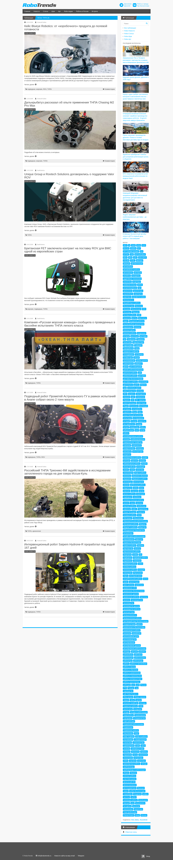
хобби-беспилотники (137, 791)
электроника (128, 809)
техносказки (127, 758)
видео (125, 321)
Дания (125, 367)
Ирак (134, 412)
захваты (131, 394)
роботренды (138, 661)
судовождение (128, 745)
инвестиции (141, 403)
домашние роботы (130, 376)
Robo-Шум (128, 36)
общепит (143, 524)
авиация (126, 263)
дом (139, 373)
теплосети (135, 752)
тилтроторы (138, 758)
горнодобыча (128, 348)
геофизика (131, 339)
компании (126, 445)
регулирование (128, 642)
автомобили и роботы (131, 269)
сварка (125, 700)
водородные (127, 327)
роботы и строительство (132, 676)
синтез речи (127, 709)
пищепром (127, 554)
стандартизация (140, 739)
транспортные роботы (131, 764)
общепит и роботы (130, 527)
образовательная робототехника (135, 521)
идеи (133, 397)
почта (145, 579)
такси (143, 745)
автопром (137, 273)
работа (139, 624)
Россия (143, 685)
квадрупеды (134, 427)
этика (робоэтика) (129, 812)
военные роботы (129, 333)
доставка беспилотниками (133, 379)
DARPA (133, 248)
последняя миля (136, 576)
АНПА (140, 285)
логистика (139, 470)
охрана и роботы (129, 545)
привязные (139, 585)
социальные (127, 727)
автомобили (127, 266)
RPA (130, 257)
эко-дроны (127, 806)
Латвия (144, 464)
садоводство (128, 691)
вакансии (126, 318)
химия (125, 791)
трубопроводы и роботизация (134, 770)
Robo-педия (68, 11)
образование (138, 518)
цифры (145, 794)
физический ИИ (129, 782)
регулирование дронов (131, 645)
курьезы (134, 460)
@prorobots (127, 4)
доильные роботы (130, 373)
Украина (133, 773)
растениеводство (129, 639)
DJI (141, 251)
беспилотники (128, 306)
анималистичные (129, 285)
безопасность (128, 300)
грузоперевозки (129, 360)
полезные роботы (129, 570)
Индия (125, 406)
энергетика (138, 809)
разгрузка (126, 633)
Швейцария (143, 800)
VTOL (133, 260)
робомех (142, 651)
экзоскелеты (140, 803)
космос (144, 457)
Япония (144, 815)
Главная (27, 11)
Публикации (28, 18)
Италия (134, 421)
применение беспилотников (133, 591)
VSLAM (126, 260)
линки (132, 470)
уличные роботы (129, 776)
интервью (127, 409)
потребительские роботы (132, 579)
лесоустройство (129, 467)
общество (142, 527)
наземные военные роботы (133, 500)
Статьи (45, 11)
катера (125, 427)
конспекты (127, 451)
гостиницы (139, 354)
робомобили (128, 655)
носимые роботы (129, 515)
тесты (135, 755)
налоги (126, 503)
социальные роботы (130, 730)
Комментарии (110, 89)
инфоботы (127, 412)
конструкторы (138, 451)
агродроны (136, 276)
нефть (134, 509)
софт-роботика (128, 721)
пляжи (135, 554)
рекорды (126, 651)
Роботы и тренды (142, 4)
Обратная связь (131, 832)
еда (124, 388)
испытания (127, 418)
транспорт (141, 761)
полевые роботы (129, 567)
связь (132, 700)
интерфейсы (137, 409)
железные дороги (134, 388)
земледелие (140, 394)
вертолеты (142, 318)
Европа (143, 385)
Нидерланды (143, 509)
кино (136, 430)
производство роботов (131, 609)
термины (144, 752)
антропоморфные (129, 288)
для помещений (135, 367)
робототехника (140, 658)
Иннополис (134, 406)
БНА (144, 309)
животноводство (129, 391)
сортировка (127, 718)
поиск (140, 564)
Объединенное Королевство (133, 530)
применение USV (129, 588)
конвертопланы (129, 448)
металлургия (138, 482)
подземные (127, 561)
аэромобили (127, 294)
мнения (126, 485)
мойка (135, 488)
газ (124, 339)
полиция (141, 570)
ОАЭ (139, 515)
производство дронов (131, 606)
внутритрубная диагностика (133, 324)
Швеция (126, 803)
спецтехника (128, 733)
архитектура (138, 291)
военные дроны (129, 330)
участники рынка (129, 779)
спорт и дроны (128, 736)
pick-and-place (140, 254)
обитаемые (127, 518)
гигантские (127, 342)
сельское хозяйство (130, 703)
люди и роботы (140, 473)
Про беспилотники (143, 6)
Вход (148, 856)
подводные (31, 89)
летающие (140, 467)
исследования (138, 418)
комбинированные (137, 439)
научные (139, 503)
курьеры (142, 460)
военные (137, 327)
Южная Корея (128, 815)
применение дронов (130, 594)
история (126, 421)
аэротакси (127, 297)
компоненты (136, 445)
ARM (138, 245)
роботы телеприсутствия (132, 679)
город (137, 348)
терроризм (127, 755)
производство (128, 603)
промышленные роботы (132, 618)
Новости (37, 11)
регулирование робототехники (134, 648)
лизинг (125, 470)
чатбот (133, 797)
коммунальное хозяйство (132, 442)
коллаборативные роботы (132, 436)
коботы (126, 433)
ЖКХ (125, 394)
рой (137, 685)
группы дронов (142, 360)
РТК (124, 688)
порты (125, 576)
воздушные (141, 333)
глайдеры (138, 345)
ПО (140, 554)
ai (129, 245)
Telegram (143, 820)
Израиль (126, 400)
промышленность (129, 615)
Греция (136, 357)
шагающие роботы (130, 800)
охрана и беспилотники (131, 542)
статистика (127, 742)
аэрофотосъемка (139, 297)
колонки (126, 439)
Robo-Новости (129, 31)
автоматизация (136, 263)
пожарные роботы (130, 564)
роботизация (128, 658)
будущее (135, 312)
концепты (126, 454)
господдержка (128, 354)
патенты (137, 548)
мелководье (127, 482)
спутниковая (127, 739)
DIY (139, 248)
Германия (140, 339)
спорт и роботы (141, 736)
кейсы (143, 427)
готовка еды (127, 357)
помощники (127, 573)
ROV (44, 89)
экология (136, 806)
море (141, 488)
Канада (138, 424)
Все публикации (130, 28)
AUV (143, 245)
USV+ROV (142, 257)
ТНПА (49, 89)
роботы (126, 664)
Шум (53, 11)
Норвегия (140, 512)
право (125, 582)
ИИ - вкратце (140, 400)
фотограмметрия (129, 788)
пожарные (137, 561)
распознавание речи (130, 636)
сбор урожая (128, 697)
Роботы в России (82, 11)
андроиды (136, 282)
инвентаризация (129, 403)
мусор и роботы (129, 494)
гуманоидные (128, 363)
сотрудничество (139, 718)
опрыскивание (128, 539)
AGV (125, 245)
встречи (126, 336)
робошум (126, 685)
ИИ (132, 400)
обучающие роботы (130, 524)
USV (135, 257)
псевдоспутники (129, 624)
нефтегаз (126, 509)
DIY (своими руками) (131, 251)
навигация (140, 494)
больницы (127, 312)
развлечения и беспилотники (134, 627)
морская (126, 491)
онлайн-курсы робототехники (134, 536)
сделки (138, 700)
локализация (128, 473)
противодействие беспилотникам (135, 621)
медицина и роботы (139, 479)
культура (126, 460)
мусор (141, 491)
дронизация (143, 382)
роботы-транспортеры (131, 682)
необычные (141, 506)
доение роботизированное (133, 370)
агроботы (126, 276)
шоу (132, 803)
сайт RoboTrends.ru (130, 694)
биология (138, 306)
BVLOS (126, 248)
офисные (139, 539)
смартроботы (128, 715)
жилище (140, 391)
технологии (143, 755)
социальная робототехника (133, 724)
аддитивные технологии (132, 279)
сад (136, 688)
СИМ (141, 706)
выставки (143, 336)
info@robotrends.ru (44, 856)
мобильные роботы (138, 485)
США (137, 745)
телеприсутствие (137, 749)
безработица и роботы (131, 303)
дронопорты (127, 385)
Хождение (137, 794)
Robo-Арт (127, 39)
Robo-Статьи (129, 33)
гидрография (128, 345)
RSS (132, 820)
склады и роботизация (139, 712)
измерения (140, 397)
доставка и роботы (130, 382)
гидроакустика (138, 342)
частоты (126, 797)
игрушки (126, 397)
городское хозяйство (131, 351)
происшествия (128, 612)
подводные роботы (140, 558)
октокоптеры (128, 533)
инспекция (143, 406)
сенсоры (143, 703)
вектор (134, 318)
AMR (133, 245)
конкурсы (140, 448)
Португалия (138, 573)
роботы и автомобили (138, 664)
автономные (127, 273)
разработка (136, 633)
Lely (131, 254)
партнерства (128, 548)
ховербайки (127, 794)
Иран (140, 412)
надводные (127, 497)
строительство (138, 742)
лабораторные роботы (131, 464)
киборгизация (128, 430)
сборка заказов (139, 697)
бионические (136, 309)
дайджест (138, 363)
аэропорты (138, 294)
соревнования (140, 715)
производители (136, 600)
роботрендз (127, 661)
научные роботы (129, 506)
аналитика (127, 282)
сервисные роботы (130, 706)
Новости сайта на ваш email (64, 856)
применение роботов (131, 597)
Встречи (95, 11)
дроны (136, 385)
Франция (141, 788)
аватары (140, 260)
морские (39, 89)
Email (137, 820)
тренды (144, 764)
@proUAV (127, 6)
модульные (127, 488)
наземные (137, 497)
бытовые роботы (129, 315)
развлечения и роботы (131, 630)
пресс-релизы (128, 585)
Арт (59, 11)
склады (126, 712)
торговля (133, 761)
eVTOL (125, 254)
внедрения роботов (137, 321)
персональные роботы (131, 551)
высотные (134, 336)
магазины (126, 476)
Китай (142, 430)
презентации (134, 582)
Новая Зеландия (129, 512)
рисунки (134, 651)
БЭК (139, 315)
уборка (126, 773)
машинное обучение (139, 476)
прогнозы (144, 597)
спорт (136, 733)
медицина (127, 479)
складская (137, 709)
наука (132, 503)
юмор (137, 815)
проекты (126, 600)
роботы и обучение (130, 670)
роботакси (138, 655)
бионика (126, 309)
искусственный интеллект (132, 415)
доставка (142, 376)
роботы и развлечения (131, 673)
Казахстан (142, 421)
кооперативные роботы (131, 457)
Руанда (130, 688)
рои (133, 685)
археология (36, 531)
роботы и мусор (129, 667)
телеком (126, 749)
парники (140, 545)
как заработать (128, 424)
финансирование (129, 785)
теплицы (126, 752)
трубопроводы (128, 767)
